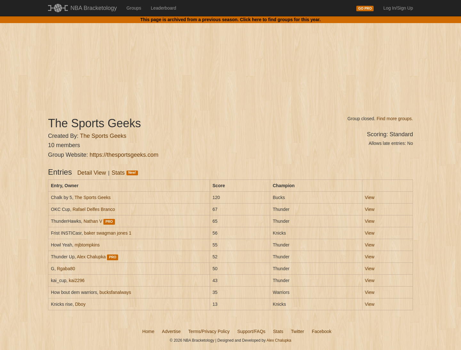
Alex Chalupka (91, 256)
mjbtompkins (87, 244)
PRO (109, 221)
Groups (133, 8)
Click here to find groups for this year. (280, 19)
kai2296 (77, 280)
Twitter (297, 331)
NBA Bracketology (93, 8)
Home (148, 331)
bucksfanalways (115, 292)
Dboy (80, 304)
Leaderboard (163, 8)
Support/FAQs (251, 331)
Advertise (171, 331)
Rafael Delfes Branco (94, 209)
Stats (125, 173)
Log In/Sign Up (398, 8)
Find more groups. (394, 118)
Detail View (91, 173)
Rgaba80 (66, 268)
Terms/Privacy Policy (209, 331)
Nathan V (93, 221)
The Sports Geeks (103, 136)
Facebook (321, 331)
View (370, 197)
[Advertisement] (230, 64)
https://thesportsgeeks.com (124, 155)
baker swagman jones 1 (107, 233)
